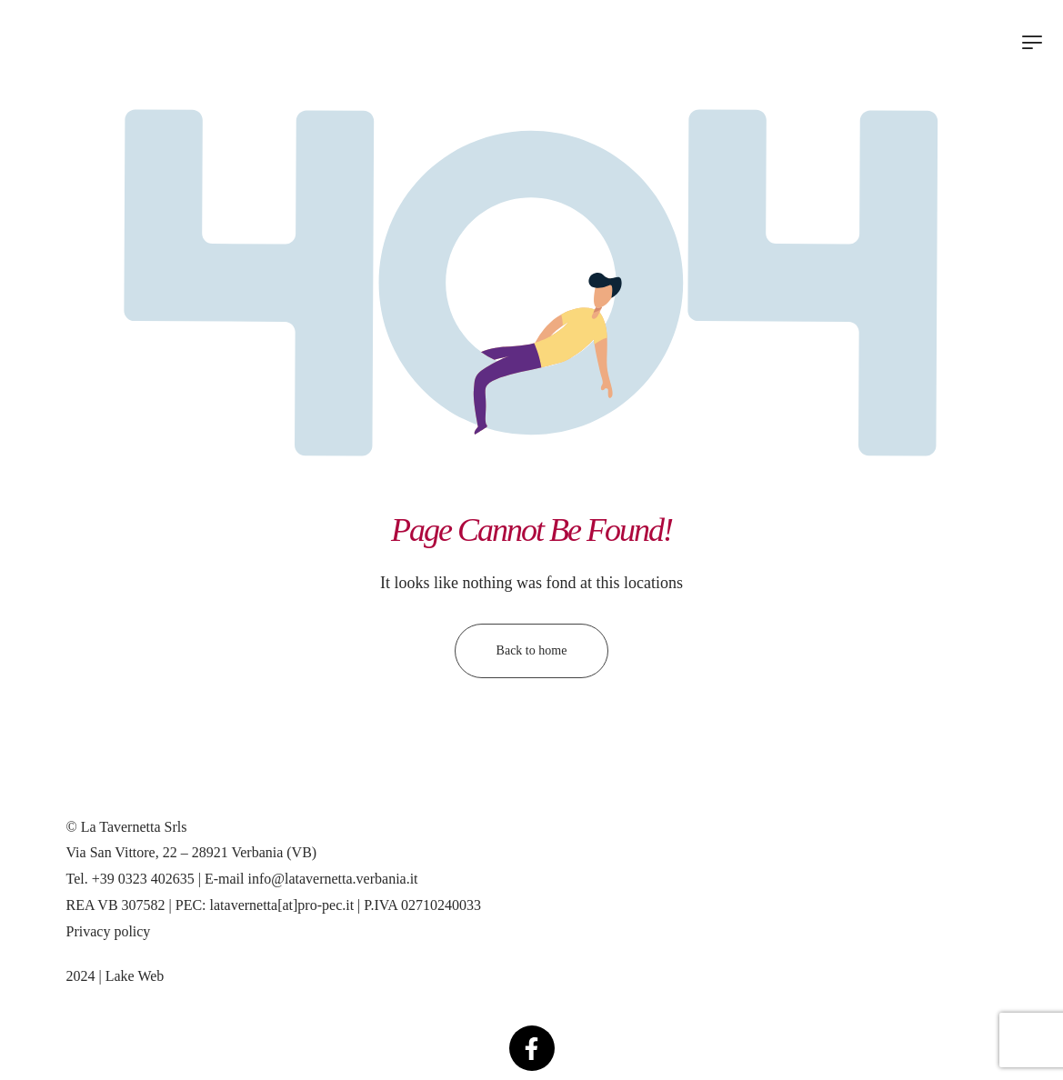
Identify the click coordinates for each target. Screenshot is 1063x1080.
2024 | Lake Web (115, 976)
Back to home (531, 650)
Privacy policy (108, 931)
